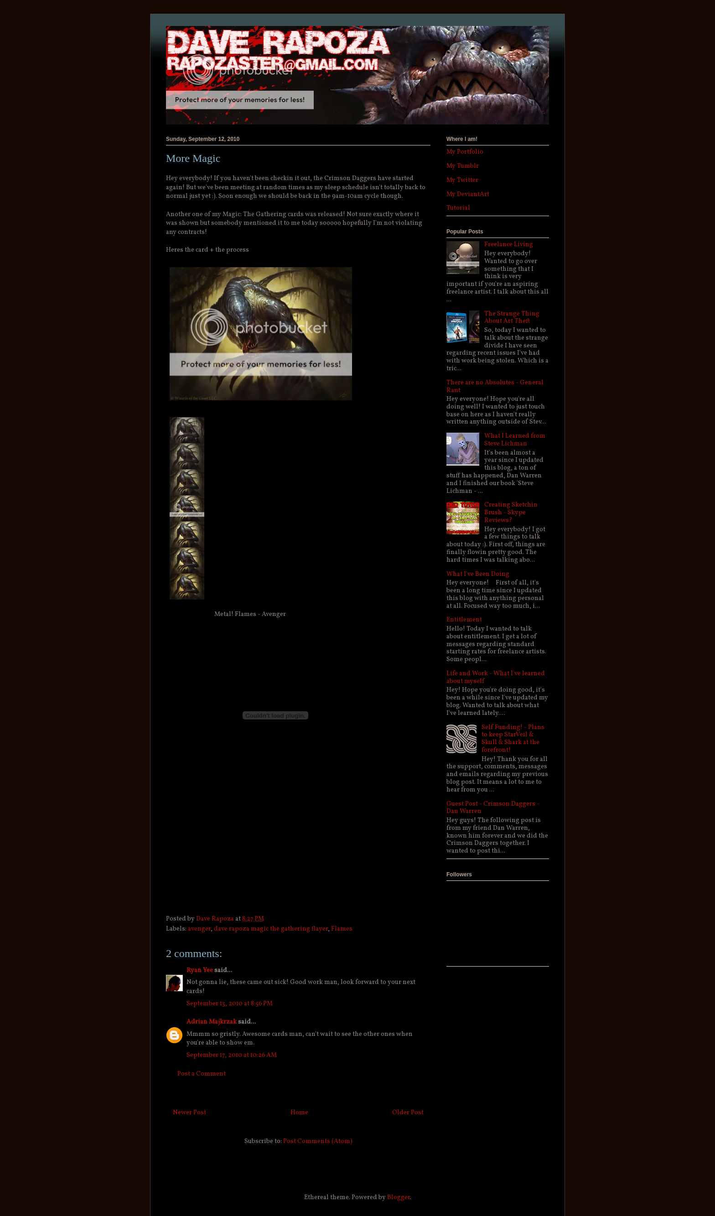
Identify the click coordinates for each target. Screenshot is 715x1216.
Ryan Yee (200, 970)
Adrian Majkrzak (212, 1022)
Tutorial (458, 208)
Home (299, 1112)
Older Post (408, 1112)
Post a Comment (201, 1074)
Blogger (398, 1197)
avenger (199, 929)
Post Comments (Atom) (317, 1141)
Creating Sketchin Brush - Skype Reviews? (511, 513)
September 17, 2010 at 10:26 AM (232, 1055)
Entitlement (464, 620)
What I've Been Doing (477, 574)
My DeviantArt (467, 194)
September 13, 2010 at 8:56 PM (230, 1003)
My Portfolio (464, 152)
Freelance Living (508, 244)
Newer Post (189, 1112)
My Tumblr (462, 166)
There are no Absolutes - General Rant (495, 386)
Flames (341, 929)
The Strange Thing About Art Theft (511, 318)
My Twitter (462, 180)
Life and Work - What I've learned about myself (495, 677)
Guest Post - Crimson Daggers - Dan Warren (492, 808)
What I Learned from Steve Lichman (514, 440)
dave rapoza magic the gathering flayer (271, 929)
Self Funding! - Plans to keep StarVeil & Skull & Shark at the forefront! (513, 739)
